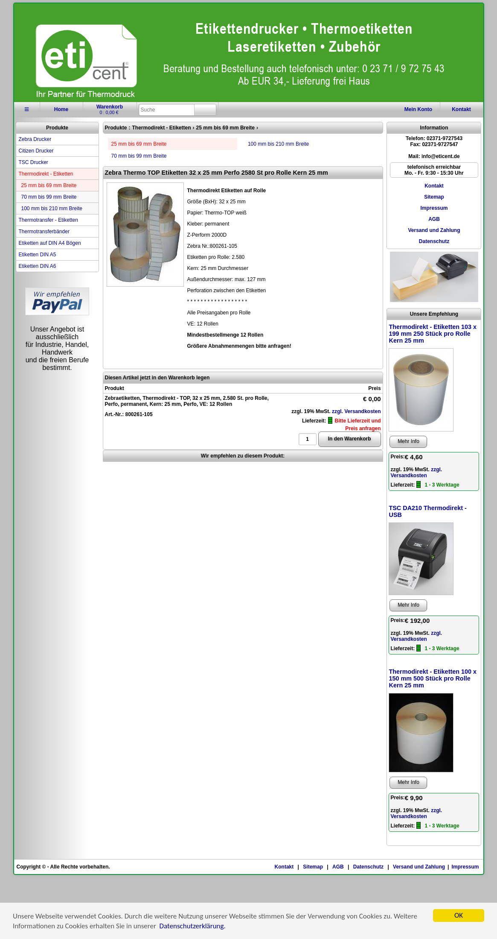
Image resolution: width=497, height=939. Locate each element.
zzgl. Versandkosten (356, 411)
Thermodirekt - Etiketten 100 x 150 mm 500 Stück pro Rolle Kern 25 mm (433, 678)
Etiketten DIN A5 (37, 255)
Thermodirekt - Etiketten (46, 174)
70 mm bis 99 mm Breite (49, 197)
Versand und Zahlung (434, 230)
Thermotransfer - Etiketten (48, 220)
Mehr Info (408, 441)
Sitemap (434, 197)
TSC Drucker (33, 162)
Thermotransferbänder (44, 232)
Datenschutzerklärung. (193, 927)
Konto (418, 109)
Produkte (57, 128)
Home (61, 109)
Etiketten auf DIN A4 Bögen (50, 243)
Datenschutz (434, 241)
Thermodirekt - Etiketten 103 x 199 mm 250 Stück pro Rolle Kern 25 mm (433, 333)
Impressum (434, 208)
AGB (434, 219)
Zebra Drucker (35, 139)
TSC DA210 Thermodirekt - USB (427, 511)
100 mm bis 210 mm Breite (51, 208)
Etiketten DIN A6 (37, 266)
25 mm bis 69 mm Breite (49, 185)
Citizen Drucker (36, 151)
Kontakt (461, 109)
